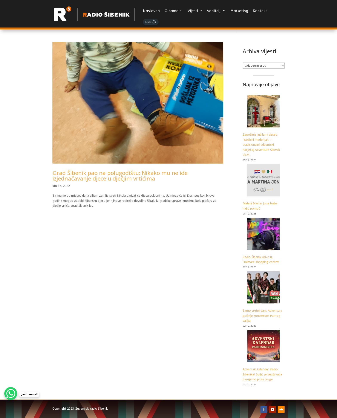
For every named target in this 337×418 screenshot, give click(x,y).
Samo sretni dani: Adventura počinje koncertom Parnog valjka (262, 315)
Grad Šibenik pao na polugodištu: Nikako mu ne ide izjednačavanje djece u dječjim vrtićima (120, 175)
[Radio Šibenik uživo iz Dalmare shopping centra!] (263, 234)
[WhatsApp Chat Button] (10, 393)
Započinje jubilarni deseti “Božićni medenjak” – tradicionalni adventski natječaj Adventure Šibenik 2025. (261, 144)
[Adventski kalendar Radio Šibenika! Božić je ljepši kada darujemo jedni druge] (263, 347)
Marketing (239, 11)
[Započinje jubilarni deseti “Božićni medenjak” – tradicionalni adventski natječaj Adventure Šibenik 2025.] (263, 112)
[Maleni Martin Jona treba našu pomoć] (263, 181)
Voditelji (214, 11)
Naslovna (151, 11)
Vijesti (193, 11)
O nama (172, 11)
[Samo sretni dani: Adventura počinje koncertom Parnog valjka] (263, 288)
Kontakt (260, 11)
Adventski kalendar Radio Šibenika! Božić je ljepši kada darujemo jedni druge (262, 374)
